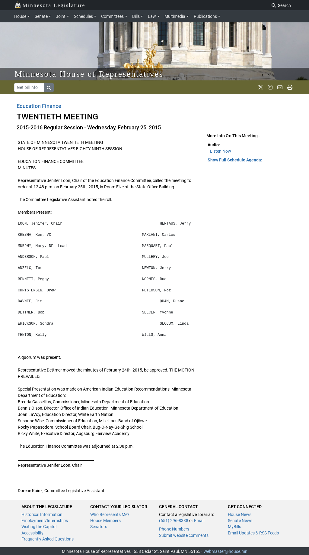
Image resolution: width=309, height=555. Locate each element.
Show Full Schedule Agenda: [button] (235, 159)
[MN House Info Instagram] (270, 87)
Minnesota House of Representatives (88, 74)
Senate (41, 16)
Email (199, 520)
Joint (60, 16)
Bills (136, 16)
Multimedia (174, 16)
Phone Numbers (174, 529)
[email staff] (280, 87)
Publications (205, 16)
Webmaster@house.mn (225, 551)
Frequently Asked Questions (47, 539)
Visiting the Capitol (38, 526)
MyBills (234, 526)
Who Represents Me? (109, 514)
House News (239, 514)
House (20, 16)
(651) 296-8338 (173, 520)
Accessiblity (32, 533)
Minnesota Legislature (49, 4)
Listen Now (220, 151)
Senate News (240, 520)
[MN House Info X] (261, 87)
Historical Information (41, 514)
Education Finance (39, 106)
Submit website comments (184, 535)
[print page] (290, 87)
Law (152, 16)
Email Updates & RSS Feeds (253, 533)
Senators (98, 526)
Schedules (83, 16)
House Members (105, 520)
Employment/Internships (44, 520)
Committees (112, 16)
